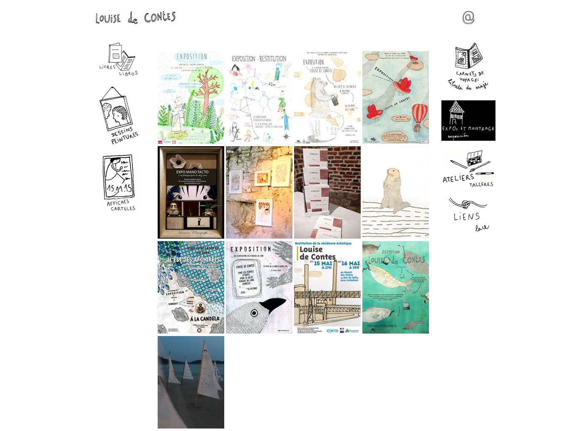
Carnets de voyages (468, 67)
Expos (468, 120)
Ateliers (468, 168)
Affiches (119, 182)
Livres (119, 59)
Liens (468, 215)
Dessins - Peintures (119, 115)
